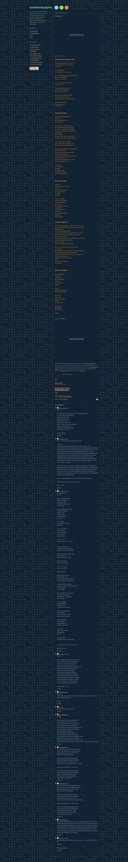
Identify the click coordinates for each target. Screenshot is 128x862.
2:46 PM (59, 711)
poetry (60, 396)
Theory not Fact (35, 47)
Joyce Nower (62, 714)
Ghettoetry (33, 51)
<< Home (59, 850)
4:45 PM (59, 435)
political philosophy (67, 396)
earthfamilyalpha (41, 7)
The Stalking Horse (36, 53)
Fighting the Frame (36, 45)
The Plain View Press (67, 374)
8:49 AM (59, 744)
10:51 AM (59, 780)
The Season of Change (37, 62)
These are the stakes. (36, 64)
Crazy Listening (35, 60)
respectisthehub (35, 33)
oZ (31, 37)
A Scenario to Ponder (36, 58)
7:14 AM (59, 688)
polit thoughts (34, 31)
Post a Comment (62, 847)
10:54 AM (59, 816)
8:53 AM (59, 703)
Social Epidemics (35, 49)
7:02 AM (59, 650)
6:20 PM (59, 487)
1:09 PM (59, 834)
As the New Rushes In (36, 55)
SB (32, 35)
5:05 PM (65, 399)
